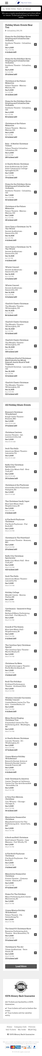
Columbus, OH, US (13, 31)
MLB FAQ (32, 1030)
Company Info (20, 1027)
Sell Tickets (11, 1030)
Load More (21, 966)
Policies (31, 1027)
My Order (22, 1030)
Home (9, 1027)
